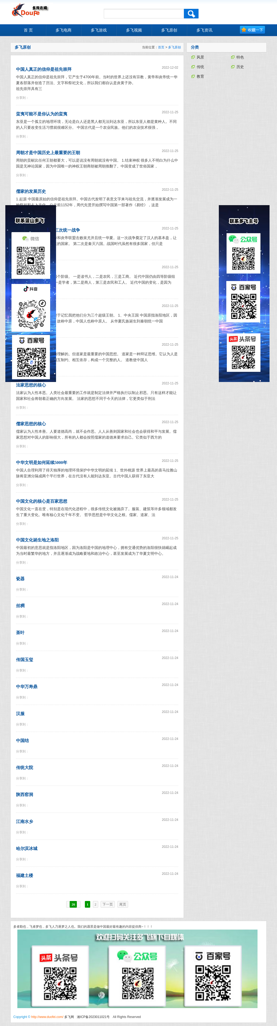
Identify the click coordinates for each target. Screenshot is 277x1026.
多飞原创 (174, 47)
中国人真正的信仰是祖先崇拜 (44, 69)
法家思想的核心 (31, 385)
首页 (161, 47)
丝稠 (20, 605)
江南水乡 (24, 821)
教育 (200, 76)
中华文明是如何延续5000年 (41, 462)
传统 (200, 67)
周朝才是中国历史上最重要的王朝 (48, 152)
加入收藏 (252, 30)
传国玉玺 (24, 659)
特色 (240, 57)
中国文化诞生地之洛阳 (37, 540)
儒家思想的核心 (31, 424)
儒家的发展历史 (31, 191)
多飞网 (69, 1017)
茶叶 (20, 632)
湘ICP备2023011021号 (93, 1017)
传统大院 (24, 767)
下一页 (107, 904)
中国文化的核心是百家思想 (41, 501)
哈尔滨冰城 (26, 848)
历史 (240, 67)
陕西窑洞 (24, 794)
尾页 (122, 904)
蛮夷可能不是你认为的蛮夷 (41, 114)
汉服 (20, 713)
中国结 (22, 740)
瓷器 (20, 578)
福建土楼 (24, 875)
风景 (200, 57)
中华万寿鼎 (26, 686)
